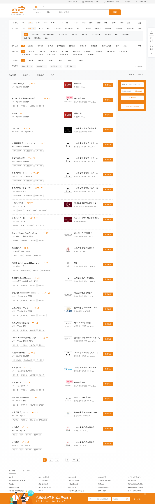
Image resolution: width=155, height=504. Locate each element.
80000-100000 (78, 55)
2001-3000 (54, 51)
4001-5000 (77, 51)
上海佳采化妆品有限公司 (84, 248)
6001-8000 (100, 51)
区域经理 (37, 38)
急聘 (52, 75)
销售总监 (101, 484)
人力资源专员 (43, 480)
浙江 (67, 23)
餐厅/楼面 (68, 28)
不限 (23, 23)
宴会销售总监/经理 (104, 480)
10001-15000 (124, 51)
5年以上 (61, 60)
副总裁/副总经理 (49, 34)
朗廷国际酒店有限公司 (83, 233)
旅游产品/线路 (106, 46)
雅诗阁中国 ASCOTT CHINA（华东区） (87, 308)
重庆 (52, 23)
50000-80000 (65, 55)
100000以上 (91, 55)
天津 (45, 23)
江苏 (75, 23)
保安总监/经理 (73, 484)
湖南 (98, 23)
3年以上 (51, 60)
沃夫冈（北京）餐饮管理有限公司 (87, 218)
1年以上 (31, 60)
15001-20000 (26, 55)
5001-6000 (88, 51)
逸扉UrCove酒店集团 (82, 323)
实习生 (11, 477)
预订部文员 (132, 480)
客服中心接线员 (44, 477)
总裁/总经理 (35, 34)
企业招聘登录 (89, 2)
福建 (83, 23)
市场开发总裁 (62, 34)
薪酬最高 (40, 75)
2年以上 (41, 60)
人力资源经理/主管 (134, 477)
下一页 (75, 460)
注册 (97, 2)
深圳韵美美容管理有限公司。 (86, 203)
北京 (37, 23)
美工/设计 (12, 484)
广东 (60, 23)
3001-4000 (66, 51)
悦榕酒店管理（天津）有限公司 (87, 338)
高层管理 (31, 28)
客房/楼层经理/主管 (45, 487)
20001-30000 (39, 55)
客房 (48, 28)
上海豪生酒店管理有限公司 (85, 128)
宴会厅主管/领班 (73, 480)
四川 (90, 23)
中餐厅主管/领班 (14, 487)
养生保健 (130, 28)
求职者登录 (110, 2)
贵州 (113, 23)
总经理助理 (125, 34)
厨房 (77, 28)
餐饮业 (50, 46)
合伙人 (46, 38)
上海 (29, 23)
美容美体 (98, 28)
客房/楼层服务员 (103, 487)
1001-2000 (43, 51)
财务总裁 (84, 34)
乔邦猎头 (77, 84)
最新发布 (26, 75)
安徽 (128, 23)
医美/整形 (119, 28)
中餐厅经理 (72, 487)
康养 (117, 46)
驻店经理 (108, 34)
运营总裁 (74, 34)
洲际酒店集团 (79, 98)
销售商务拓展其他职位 (135, 487)
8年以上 (71, 60)
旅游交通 (94, 46)
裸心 (76, 263)
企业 (44, 7)
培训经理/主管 (43, 484)
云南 (121, 23)
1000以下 (31, 51)
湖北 (105, 23)
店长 (116, 34)
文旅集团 (72, 46)
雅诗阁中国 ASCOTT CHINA (85, 412)
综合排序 (12, 75)
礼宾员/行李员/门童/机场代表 (18, 480)
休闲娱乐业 (61, 46)
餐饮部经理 (72, 477)
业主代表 (27, 38)
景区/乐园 (83, 46)
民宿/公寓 (57, 28)
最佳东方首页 (72, 2)
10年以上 (82, 60)
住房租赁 (40, 46)
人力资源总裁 (96, 34)
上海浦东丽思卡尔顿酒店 (84, 278)
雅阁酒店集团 (79, 382)
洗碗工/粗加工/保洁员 (135, 484)
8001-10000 (111, 51)
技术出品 (87, 28)
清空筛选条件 (139, 66)
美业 (125, 46)
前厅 (40, 28)
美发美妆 (108, 28)
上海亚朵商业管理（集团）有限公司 (87, 143)
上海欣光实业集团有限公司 (85, 368)
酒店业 (30, 46)
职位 (37, 7)
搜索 (115, 12)
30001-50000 (52, 55)
